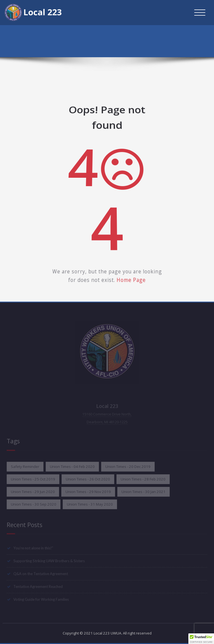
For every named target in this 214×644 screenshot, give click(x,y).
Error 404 (202, 42)
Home (181, 42)
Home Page (128, 269)
